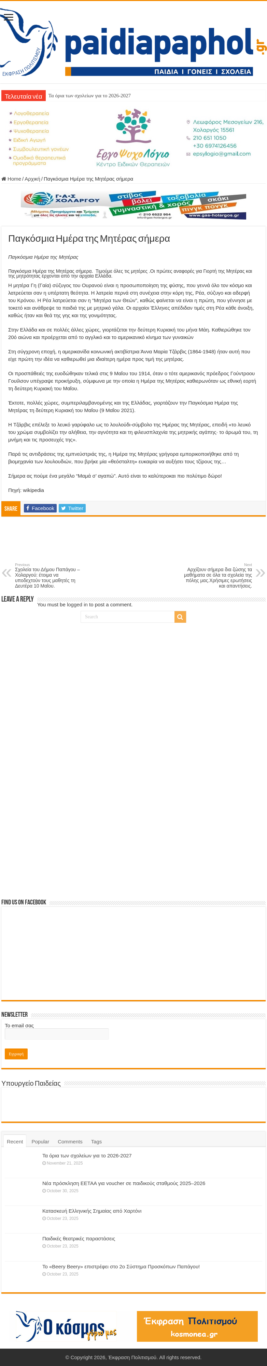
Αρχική (32, 179)
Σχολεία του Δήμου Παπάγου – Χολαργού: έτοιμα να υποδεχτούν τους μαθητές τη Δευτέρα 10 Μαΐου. (50, 576)
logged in (77, 604)
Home (11, 179)
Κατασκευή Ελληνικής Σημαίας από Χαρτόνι (91, 1211)
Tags (96, 1141)
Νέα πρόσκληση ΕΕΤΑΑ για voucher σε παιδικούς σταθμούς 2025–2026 (123, 1183)
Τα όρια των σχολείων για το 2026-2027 (89, 95)
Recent (15, 1141)
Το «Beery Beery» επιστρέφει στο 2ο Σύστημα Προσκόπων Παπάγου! (121, 1266)
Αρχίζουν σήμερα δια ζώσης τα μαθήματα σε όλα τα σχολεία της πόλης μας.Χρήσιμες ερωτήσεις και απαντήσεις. (217, 576)
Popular (40, 1141)
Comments (70, 1141)
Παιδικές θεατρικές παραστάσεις (78, 1238)
